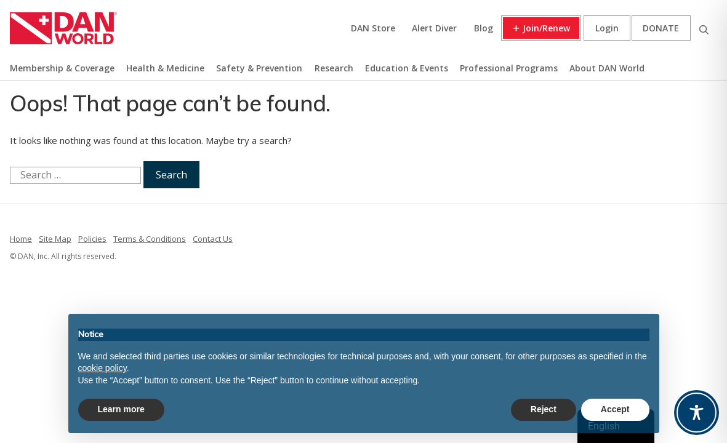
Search (704, 28)
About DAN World (607, 68)
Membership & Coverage (62, 68)
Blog (483, 28)
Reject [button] (543, 409)
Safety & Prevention (259, 68)
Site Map (55, 238)
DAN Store (373, 28)
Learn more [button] (121, 409)
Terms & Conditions (149, 238)
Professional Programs (509, 68)
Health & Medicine (165, 68)
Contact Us (213, 238)
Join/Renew (546, 28)
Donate (661, 28)
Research (334, 68)
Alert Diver (434, 28)
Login (607, 28)
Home (21, 238)
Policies (92, 238)
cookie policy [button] (102, 368)
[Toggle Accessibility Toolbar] (696, 412)
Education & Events (406, 68)
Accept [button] (615, 409)
